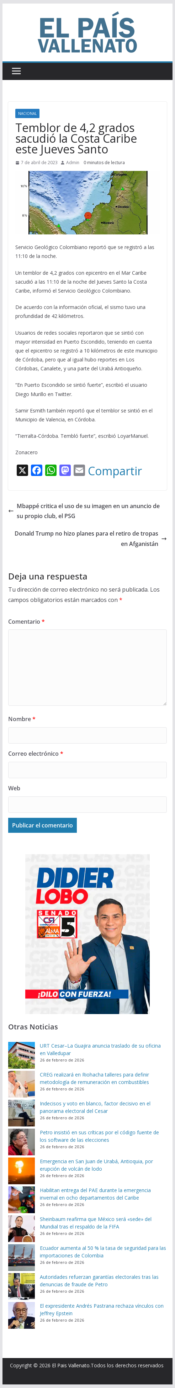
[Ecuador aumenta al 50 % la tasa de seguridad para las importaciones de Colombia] (21, 1257)
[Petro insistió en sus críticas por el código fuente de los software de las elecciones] (21, 1142)
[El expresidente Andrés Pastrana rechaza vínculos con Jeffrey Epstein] (21, 1315)
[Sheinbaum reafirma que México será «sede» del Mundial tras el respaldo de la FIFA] (21, 1228)
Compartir (115, 471)
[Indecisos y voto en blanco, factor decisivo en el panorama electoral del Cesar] (21, 1113)
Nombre (22, 719)
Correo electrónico (35, 754)
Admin (72, 162)
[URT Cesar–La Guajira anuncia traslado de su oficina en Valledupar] (21, 1055)
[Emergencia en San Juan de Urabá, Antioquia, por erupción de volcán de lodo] (21, 1170)
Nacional (27, 113)
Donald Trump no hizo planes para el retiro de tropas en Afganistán (91, 539)
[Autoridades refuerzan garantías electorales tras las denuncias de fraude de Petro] (21, 1286)
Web (14, 788)
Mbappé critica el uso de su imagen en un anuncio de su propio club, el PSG (84, 511)
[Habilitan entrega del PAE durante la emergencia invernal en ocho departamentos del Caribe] (21, 1199)
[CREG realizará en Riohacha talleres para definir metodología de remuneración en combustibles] (21, 1084)
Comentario (26, 621)
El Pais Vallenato (71, 1365)
